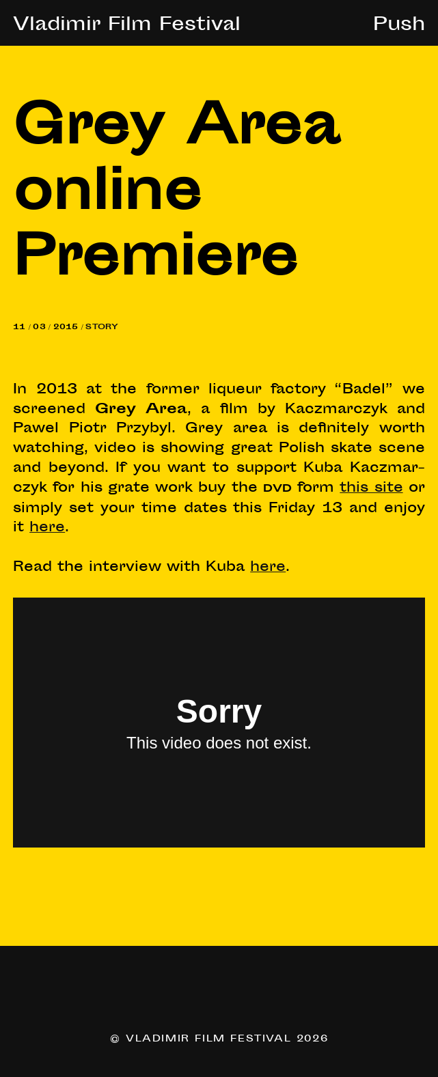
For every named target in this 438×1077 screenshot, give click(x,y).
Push (399, 26)
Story (101, 327)
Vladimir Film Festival (127, 26)
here (47, 528)
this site (371, 488)
